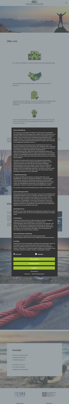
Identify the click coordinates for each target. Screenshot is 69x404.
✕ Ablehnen (34, 268)
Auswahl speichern (34, 263)
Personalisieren (34, 271)
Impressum (27, 274)
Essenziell (17, 254)
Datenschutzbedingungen (38, 274)
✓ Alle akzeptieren (34, 259)
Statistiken (39, 254)
